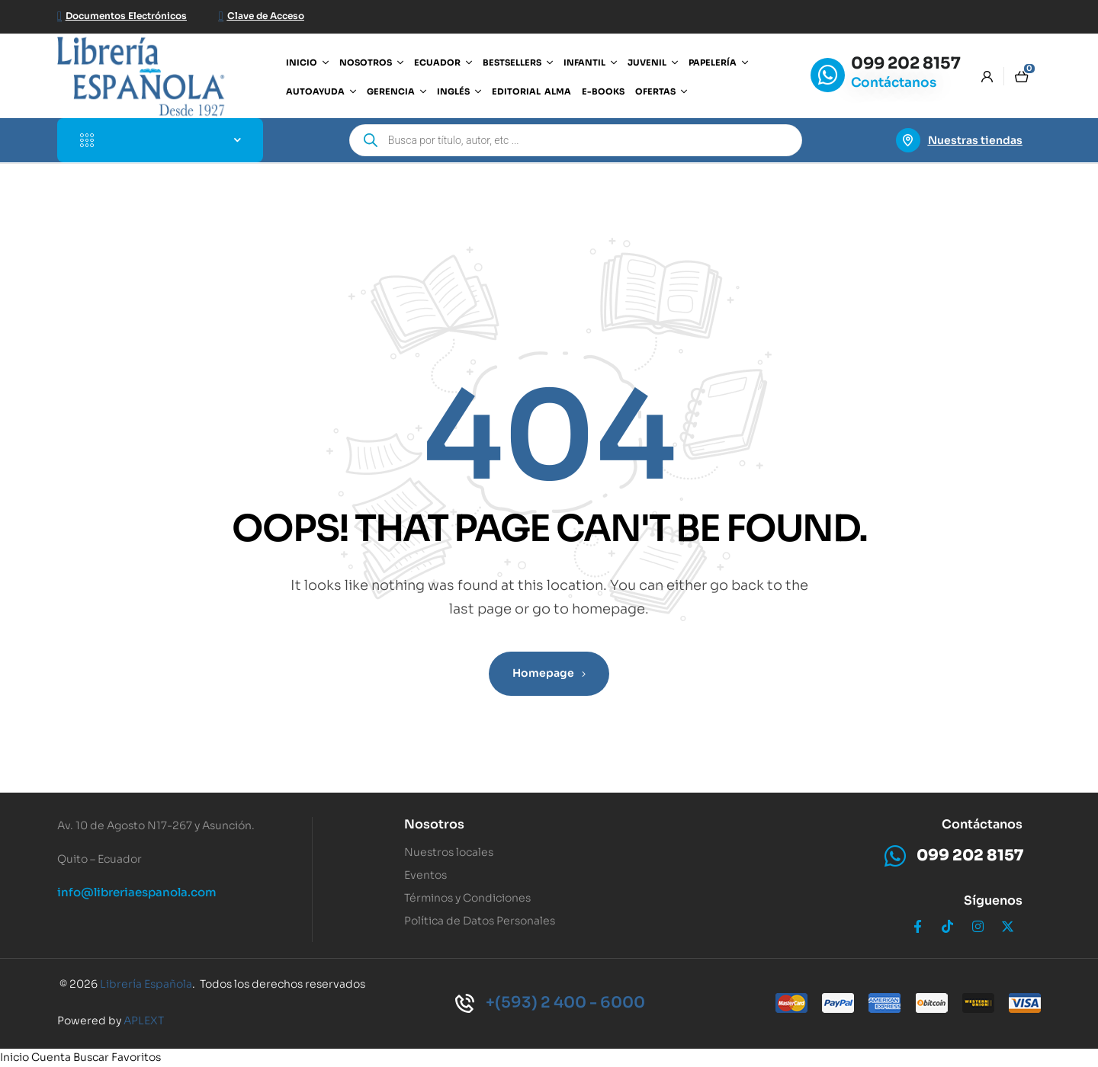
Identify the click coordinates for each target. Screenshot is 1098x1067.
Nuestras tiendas (975, 140)
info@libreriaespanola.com (137, 892)
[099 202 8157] (828, 75)
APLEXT (144, 1020)
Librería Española (146, 984)
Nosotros (434, 824)
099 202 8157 (906, 63)
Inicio (14, 1057)
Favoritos (136, 1057)
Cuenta (51, 1057)
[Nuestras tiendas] (908, 140)
